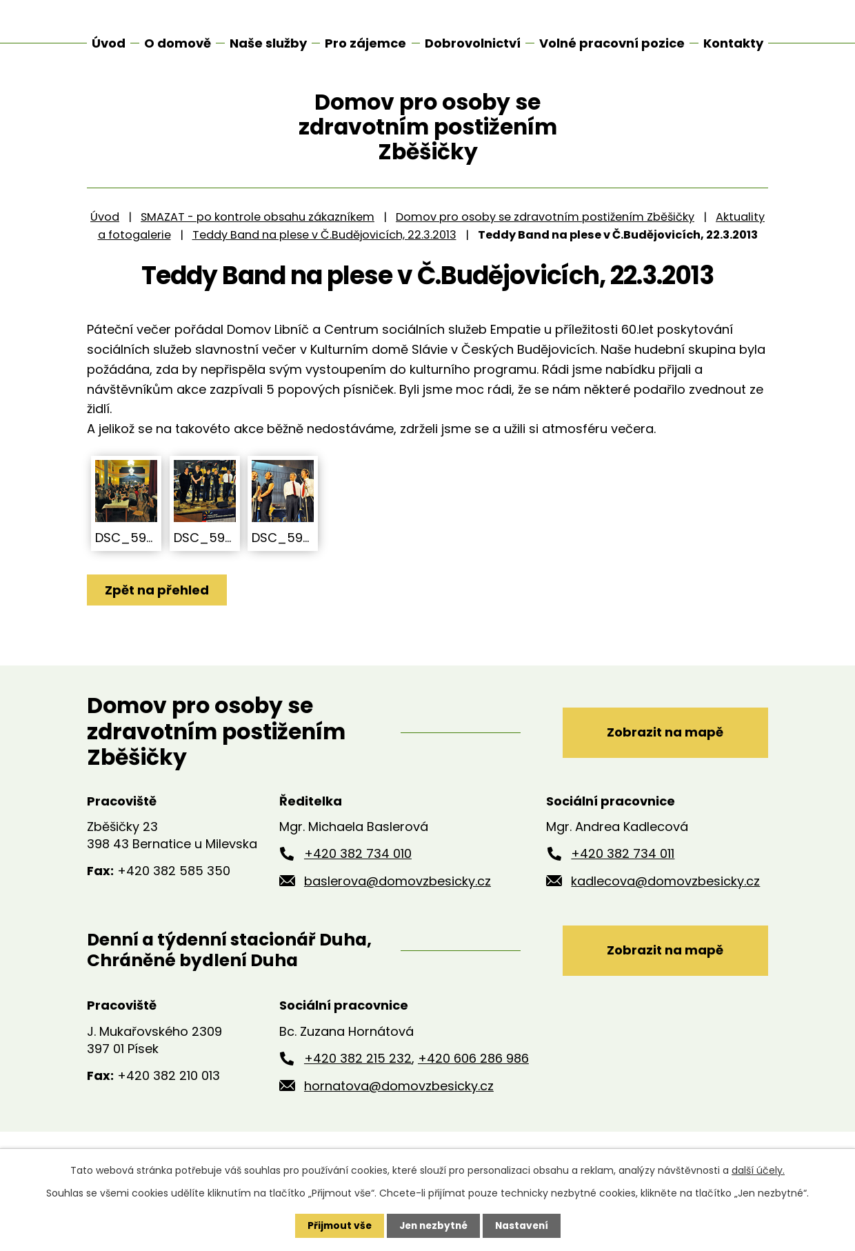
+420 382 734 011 (622, 876)
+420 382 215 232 (358, 1081)
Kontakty (733, 43)
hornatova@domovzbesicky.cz (399, 1108)
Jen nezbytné (432, 1225)
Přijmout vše (336, 1225)
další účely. (758, 1170)
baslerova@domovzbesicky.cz (397, 903)
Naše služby (268, 43)
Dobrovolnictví (473, 43)
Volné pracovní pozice (612, 43)
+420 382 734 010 (358, 876)
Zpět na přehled (157, 612)
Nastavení (524, 1225)
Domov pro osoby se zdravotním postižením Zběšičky (545, 239)
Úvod (104, 239)
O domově (177, 43)
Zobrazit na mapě (663, 754)
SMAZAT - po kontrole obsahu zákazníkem (257, 239)
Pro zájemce (365, 43)
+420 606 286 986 (473, 1081)
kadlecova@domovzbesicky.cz (665, 903)
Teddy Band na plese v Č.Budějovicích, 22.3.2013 (324, 257)
